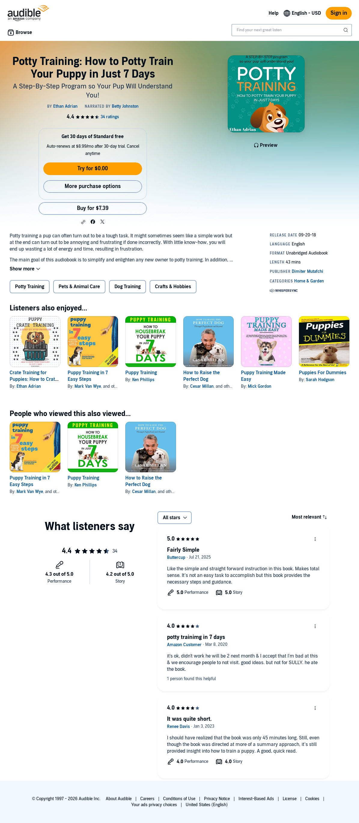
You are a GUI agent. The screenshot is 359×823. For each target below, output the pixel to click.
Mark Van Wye (88, 386)
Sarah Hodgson (320, 379)
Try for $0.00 (93, 168)
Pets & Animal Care (79, 287)
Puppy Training (141, 373)
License (290, 798)
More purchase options (93, 186)
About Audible (119, 798)
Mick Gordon (259, 386)
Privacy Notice (217, 798)
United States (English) (207, 804)
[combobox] (292, 30)
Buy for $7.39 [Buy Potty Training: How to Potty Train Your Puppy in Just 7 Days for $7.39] (92, 208)
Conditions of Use (179, 798)
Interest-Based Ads (256, 798)
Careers (147, 798)
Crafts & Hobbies (173, 287)
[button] (83, 222)
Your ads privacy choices (154, 804)
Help (273, 13)
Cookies (312, 798)
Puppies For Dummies (322, 373)
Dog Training (127, 287)
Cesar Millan (202, 386)
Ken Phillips (143, 379)
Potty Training (29, 287)
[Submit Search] (346, 30)
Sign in (338, 13)
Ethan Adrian (29, 386)
